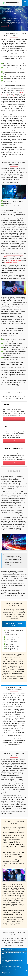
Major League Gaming (10, 262)
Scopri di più (6, 973)
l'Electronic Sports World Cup (14, 255)
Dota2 (21, 92)
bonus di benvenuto (8, 96)
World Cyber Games (7, 257)
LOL (7, 94)
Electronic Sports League (14, 260)
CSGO (2, 94)
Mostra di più (5, 26)
